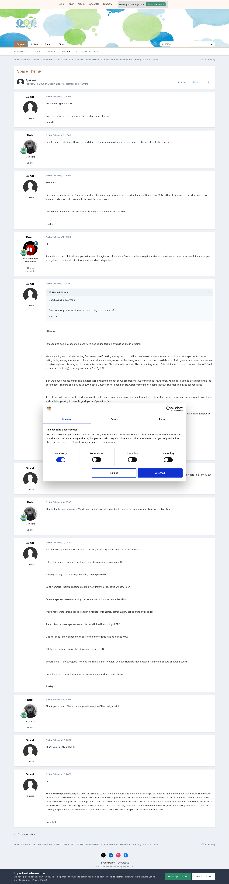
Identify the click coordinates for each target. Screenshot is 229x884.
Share (181, 82)
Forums (66, 51)
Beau (29, 237)
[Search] (176, 44)
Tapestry (108, 4)
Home (61, 4)
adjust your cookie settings (110, 876)
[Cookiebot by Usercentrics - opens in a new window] (169, 408)
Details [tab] (114, 419)
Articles (82, 4)
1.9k (30, 163)
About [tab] (162, 419)
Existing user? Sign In (131, 4)
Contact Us (123, 862)
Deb (30, 135)
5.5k (30, 268)
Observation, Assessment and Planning (68, 83)
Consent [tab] (67, 419)
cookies (34, 876)
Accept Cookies (178, 876)
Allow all (160, 473)
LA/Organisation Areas (87, 51)
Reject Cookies (203, 876)
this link (65, 256)
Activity (34, 44)
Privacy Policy (107, 862)
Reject (114, 473)
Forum (71, 4)
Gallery (36, 51)
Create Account (156, 4)
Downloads (51, 51)
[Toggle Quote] (50, 292)
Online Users (20, 51)
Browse (20, 45)
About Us (94, 4)
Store (61, 44)
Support (48, 44)
